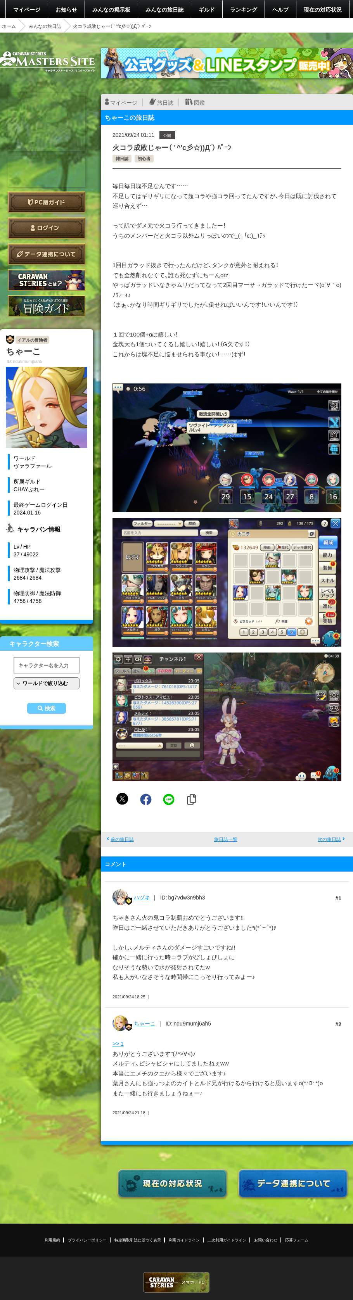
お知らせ (66, 9)
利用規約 (52, 1240)
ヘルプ (280, 9)
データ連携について (46, 254)
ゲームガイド (46, 306)
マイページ (26, 9)
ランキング (243, 9)
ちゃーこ (145, 1023)
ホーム (9, 25)
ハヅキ (142, 897)
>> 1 (118, 1043)
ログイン (46, 228)
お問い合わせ (265, 1240)
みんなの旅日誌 (164, 9)
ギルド (207, 9)
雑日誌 (122, 158)
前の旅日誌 (122, 839)
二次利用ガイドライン (227, 1240)
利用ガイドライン (184, 1240)
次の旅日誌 (329, 839)
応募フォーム (296, 1240)
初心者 (144, 158)
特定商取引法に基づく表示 (137, 1240)
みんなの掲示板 (111, 9)
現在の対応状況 (323, 9)
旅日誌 (165, 102)
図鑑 (199, 102)
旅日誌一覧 (225, 839)
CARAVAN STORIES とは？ (46, 280)
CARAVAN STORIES (176, 1282)
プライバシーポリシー (87, 1240)
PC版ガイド (46, 202)
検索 (50, 708)
